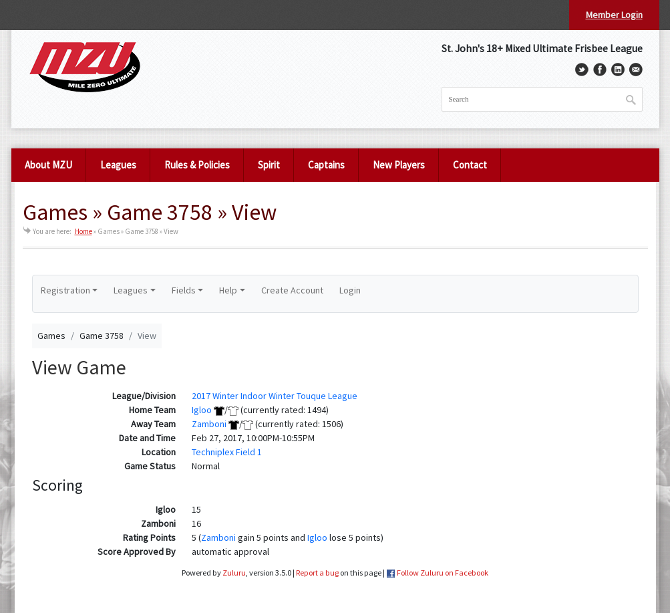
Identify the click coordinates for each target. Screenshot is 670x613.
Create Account (292, 290)
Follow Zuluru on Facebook (442, 573)
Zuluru (234, 573)
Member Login (614, 15)
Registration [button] (65, 290)
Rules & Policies (197, 164)
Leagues (118, 164)
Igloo (202, 410)
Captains (326, 164)
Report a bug (317, 573)
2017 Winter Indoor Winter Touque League (274, 396)
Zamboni (209, 424)
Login (350, 290)
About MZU (48, 164)
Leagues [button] (131, 290)
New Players (399, 164)
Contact (470, 164)
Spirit (269, 164)
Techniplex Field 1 (227, 452)
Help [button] (228, 290)
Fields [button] (184, 290)
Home (83, 231)
